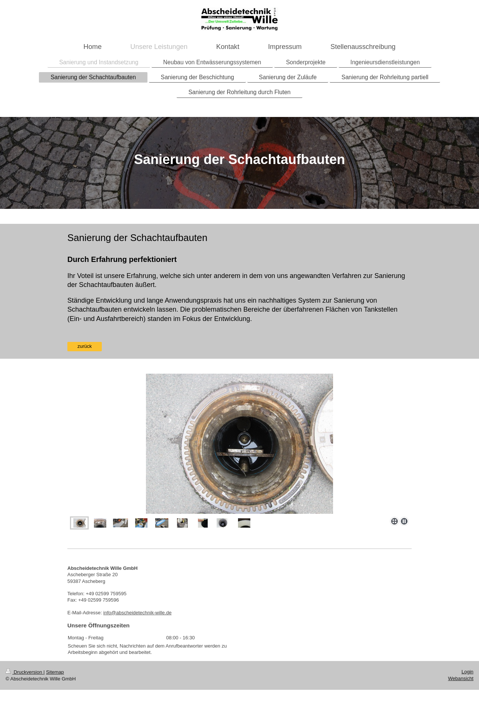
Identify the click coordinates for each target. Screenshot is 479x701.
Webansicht (460, 678)
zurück (84, 346)
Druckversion (24, 672)
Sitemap (55, 672)
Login (467, 671)
